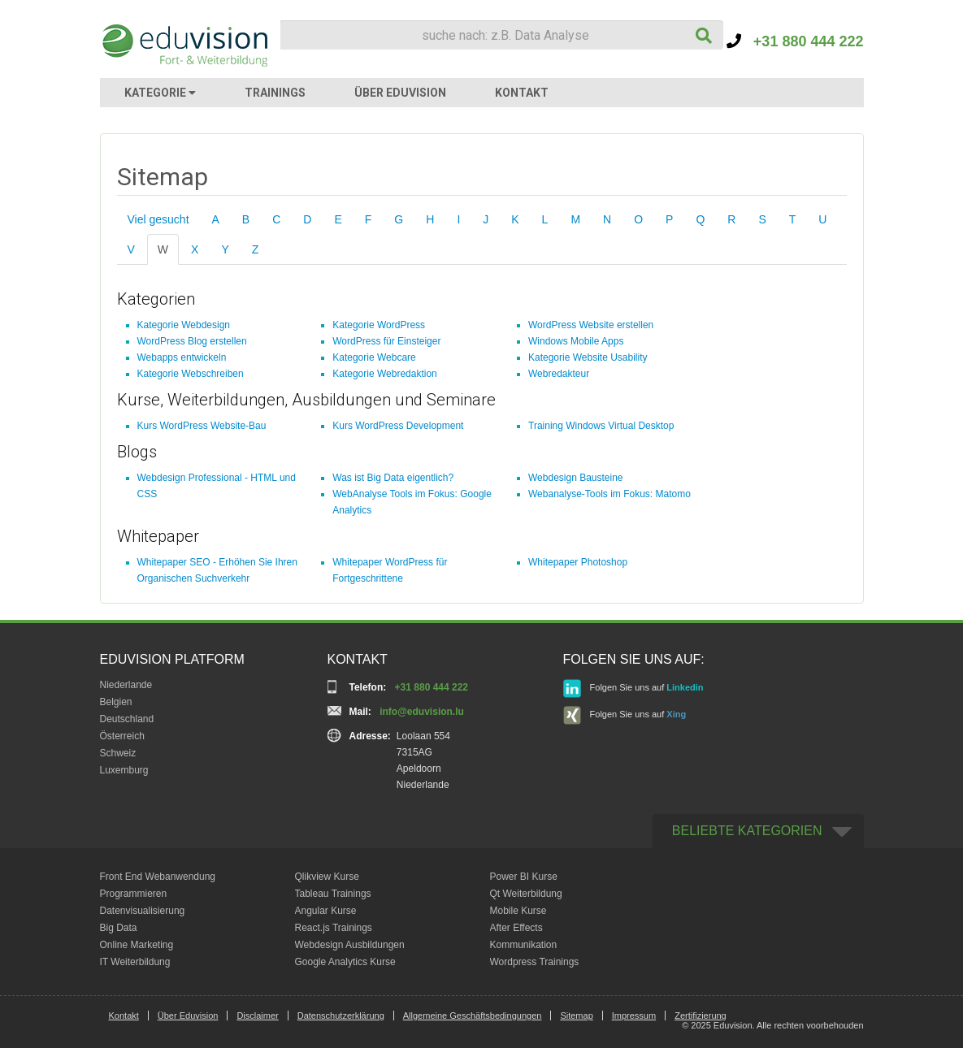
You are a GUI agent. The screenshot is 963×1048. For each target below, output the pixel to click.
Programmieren (133, 893)
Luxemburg (124, 770)
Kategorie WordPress (378, 325)
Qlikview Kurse (327, 876)
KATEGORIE (160, 92)
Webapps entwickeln (182, 357)
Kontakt (124, 1015)
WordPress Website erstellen (590, 325)
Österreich (122, 736)
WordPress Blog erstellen (192, 341)
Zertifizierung (701, 1015)
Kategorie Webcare (374, 357)
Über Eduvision (188, 1015)
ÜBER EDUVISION (400, 92)
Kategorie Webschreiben (190, 373)
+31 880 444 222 (795, 41)
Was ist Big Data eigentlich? (392, 477)
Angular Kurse (326, 910)
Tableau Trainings (333, 893)
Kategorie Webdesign (184, 325)
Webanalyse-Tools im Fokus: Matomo (609, 494)
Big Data (118, 927)
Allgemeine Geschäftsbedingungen (472, 1015)
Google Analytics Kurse (345, 962)
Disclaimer (257, 1015)
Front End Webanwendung (158, 876)
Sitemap (576, 1015)
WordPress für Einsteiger (386, 341)
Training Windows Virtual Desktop (601, 425)
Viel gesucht (158, 219)
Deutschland (127, 719)
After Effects (516, 927)
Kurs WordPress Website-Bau (202, 425)
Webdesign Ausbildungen (350, 945)
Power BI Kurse (523, 876)
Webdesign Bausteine (575, 477)
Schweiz (118, 753)
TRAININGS (275, 92)
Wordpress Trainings (534, 962)
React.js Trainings (333, 927)
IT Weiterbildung (135, 962)
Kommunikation (523, 945)
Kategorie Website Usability (588, 357)
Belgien (116, 702)
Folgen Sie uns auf (633, 688)
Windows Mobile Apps (575, 341)
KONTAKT (522, 92)
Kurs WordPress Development (397, 425)
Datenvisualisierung (142, 910)
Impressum (634, 1015)
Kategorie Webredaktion (384, 373)
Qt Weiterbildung (526, 893)
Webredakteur (558, 373)
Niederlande (126, 685)
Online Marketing (137, 945)
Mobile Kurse (518, 910)
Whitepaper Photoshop (577, 562)
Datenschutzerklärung (340, 1015)
